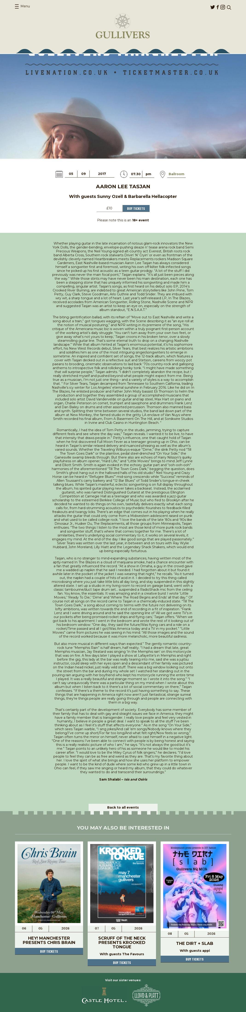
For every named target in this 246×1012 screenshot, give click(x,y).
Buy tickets (49, 951)
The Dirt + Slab (194, 943)
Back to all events (123, 807)
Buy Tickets (136, 208)
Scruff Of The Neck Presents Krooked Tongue (122, 942)
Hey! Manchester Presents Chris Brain (49, 940)
